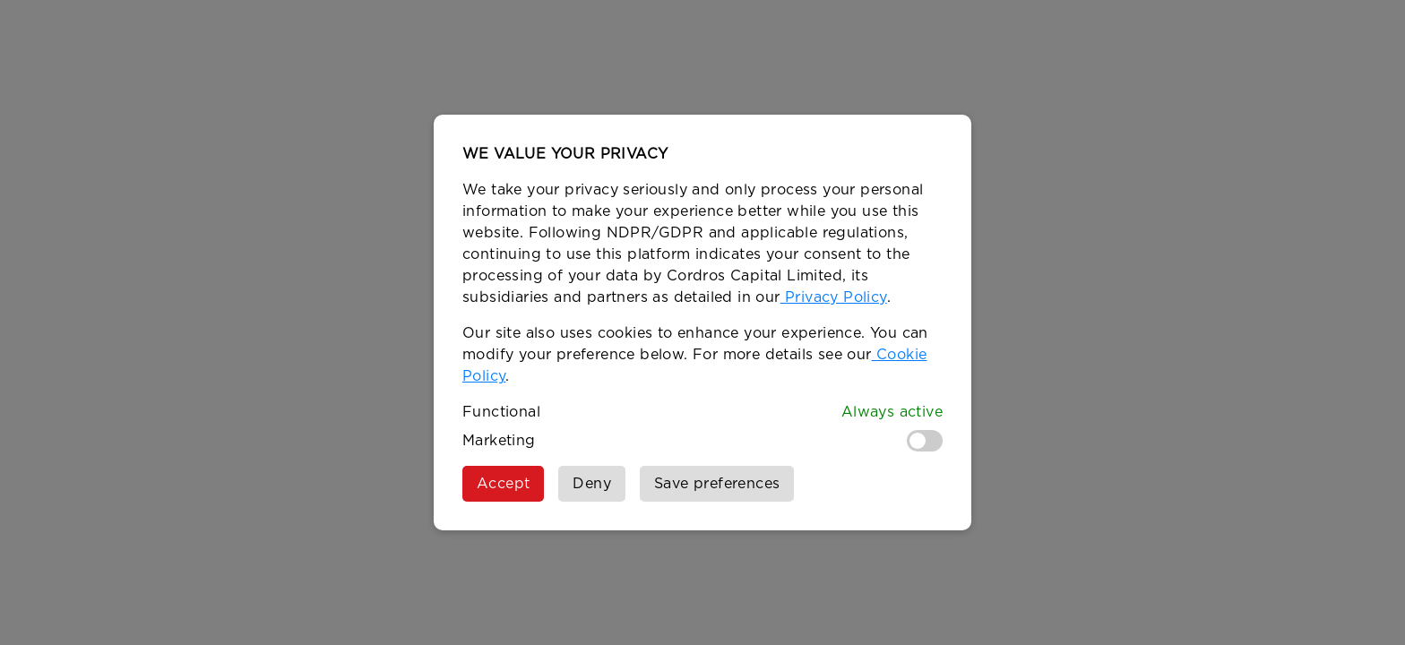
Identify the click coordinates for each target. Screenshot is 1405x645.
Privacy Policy (833, 297)
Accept (503, 484)
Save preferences (717, 484)
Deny (592, 484)
